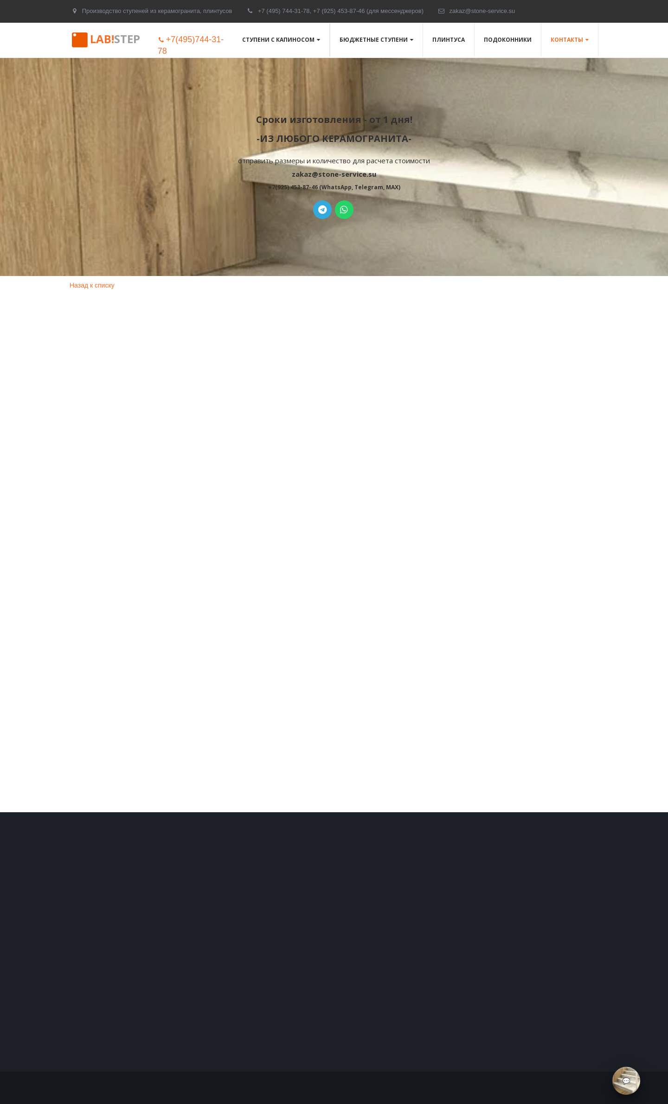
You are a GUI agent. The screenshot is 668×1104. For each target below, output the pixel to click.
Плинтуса (448, 40)
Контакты (567, 40)
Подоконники (508, 40)
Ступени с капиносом (278, 40)
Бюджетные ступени (374, 40)
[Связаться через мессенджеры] (626, 1081)
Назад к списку (92, 285)
